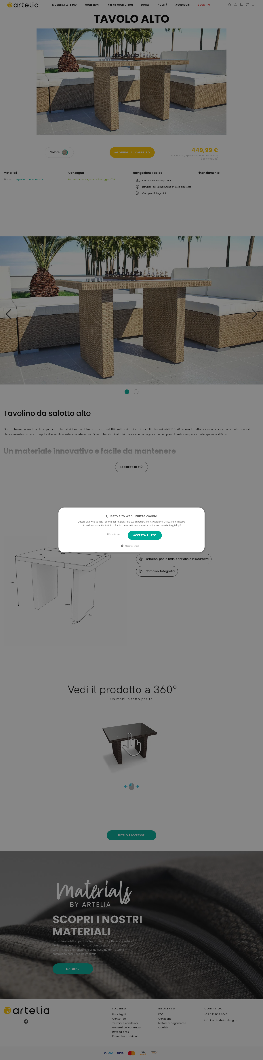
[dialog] (131, 530)
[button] (131, 546)
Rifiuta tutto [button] (113, 534)
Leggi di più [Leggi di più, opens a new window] (175, 525)
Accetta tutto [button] (144, 535)
